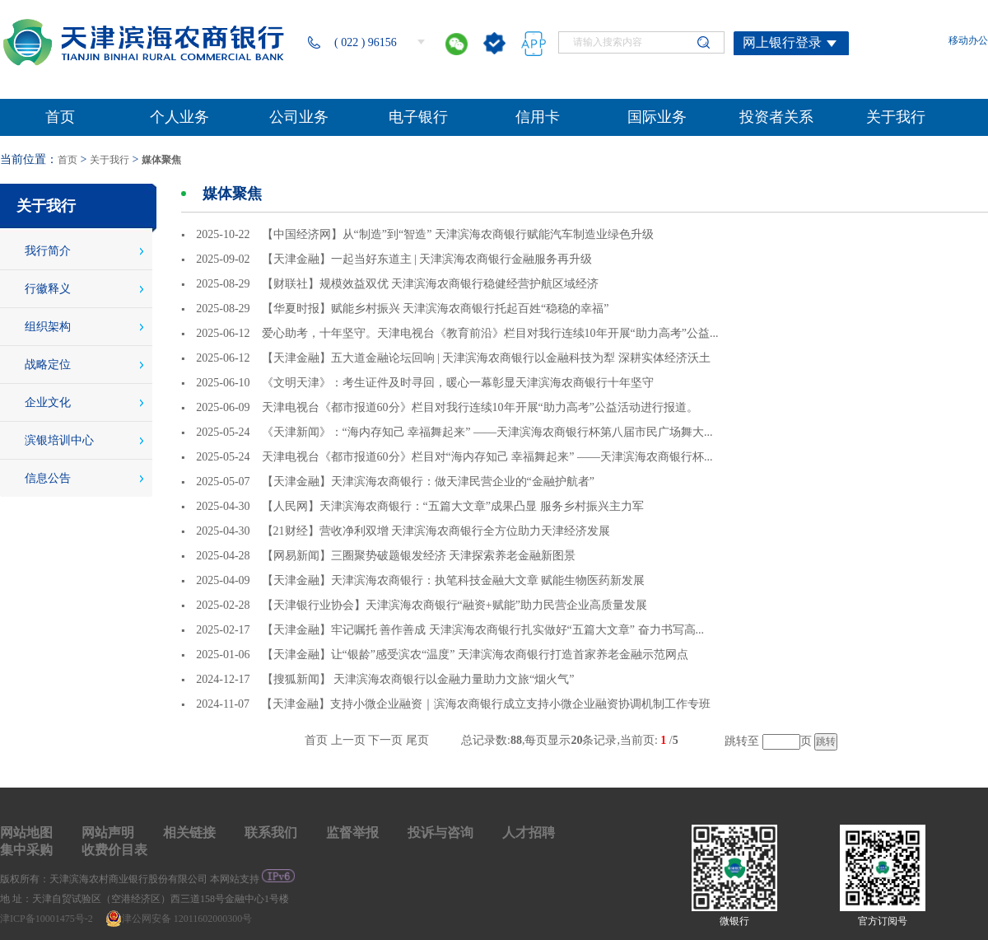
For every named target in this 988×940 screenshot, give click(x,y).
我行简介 (48, 251)
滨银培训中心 (59, 440)
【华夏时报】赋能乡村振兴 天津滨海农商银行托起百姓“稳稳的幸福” (435, 308)
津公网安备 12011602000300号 (179, 918)
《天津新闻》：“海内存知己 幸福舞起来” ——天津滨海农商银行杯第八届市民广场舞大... (487, 432)
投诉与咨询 (440, 832)
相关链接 (189, 832)
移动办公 (968, 40)
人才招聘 (528, 832)
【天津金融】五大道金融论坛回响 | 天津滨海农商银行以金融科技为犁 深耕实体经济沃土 (486, 358)
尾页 (417, 740)
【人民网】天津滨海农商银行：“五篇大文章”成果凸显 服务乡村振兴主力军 (453, 506)
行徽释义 (48, 289)
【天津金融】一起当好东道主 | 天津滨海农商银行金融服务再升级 (427, 259)
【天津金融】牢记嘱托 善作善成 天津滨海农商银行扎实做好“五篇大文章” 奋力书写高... (483, 630)
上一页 (348, 740)
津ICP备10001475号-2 (48, 918)
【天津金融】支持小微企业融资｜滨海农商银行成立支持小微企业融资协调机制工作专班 (486, 704)
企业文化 (48, 402)
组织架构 (48, 326)
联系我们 (271, 832)
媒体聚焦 (161, 160)
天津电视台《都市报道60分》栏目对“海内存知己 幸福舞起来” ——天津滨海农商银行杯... (487, 457)
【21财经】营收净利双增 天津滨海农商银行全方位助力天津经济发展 (436, 531)
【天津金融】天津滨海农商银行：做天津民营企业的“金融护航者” (428, 481)
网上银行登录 (782, 42)
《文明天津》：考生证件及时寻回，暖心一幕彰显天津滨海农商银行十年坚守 (458, 382)
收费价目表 (114, 850)
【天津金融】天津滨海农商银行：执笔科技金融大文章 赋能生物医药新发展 (453, 580)
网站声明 (108, 832)
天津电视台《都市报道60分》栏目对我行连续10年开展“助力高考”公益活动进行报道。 (480, 407)
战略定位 (48, 364)
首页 (67, 160)
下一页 (385, 740)
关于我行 (109, 160)
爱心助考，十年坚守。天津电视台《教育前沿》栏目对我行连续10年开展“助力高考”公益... (490, 333)
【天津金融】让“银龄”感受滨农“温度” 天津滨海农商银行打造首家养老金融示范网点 (475, 654)
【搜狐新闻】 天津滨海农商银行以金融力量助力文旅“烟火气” (418, 679)
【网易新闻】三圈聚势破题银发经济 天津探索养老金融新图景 (419, 556)
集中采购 (26, 850)
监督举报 (352, 832)
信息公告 (48, 478)
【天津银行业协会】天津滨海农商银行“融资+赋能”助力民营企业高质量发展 (454, 605)
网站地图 (26, 832)
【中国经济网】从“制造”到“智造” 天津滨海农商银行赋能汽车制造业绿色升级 (458, 234)
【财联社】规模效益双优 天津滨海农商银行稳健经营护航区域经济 (430, 284)
